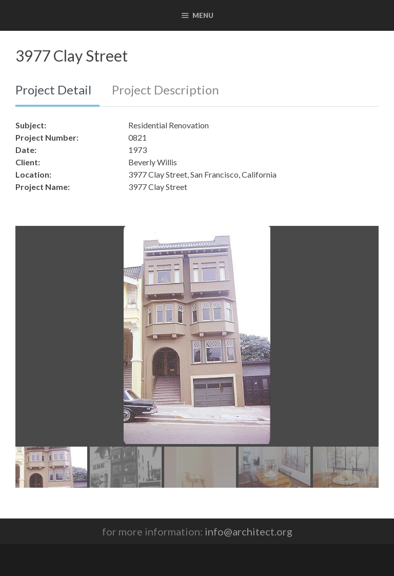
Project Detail (53, 89)
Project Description (165, 89)
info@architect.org (248, 531)
